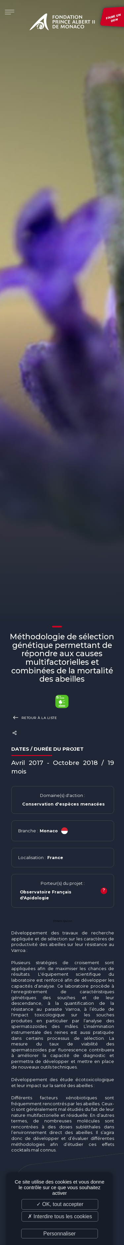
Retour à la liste (34, 717)
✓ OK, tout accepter (59, 1204)
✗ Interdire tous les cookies (60, 1216)
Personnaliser (59, 1233)
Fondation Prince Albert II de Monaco (62, 23)
